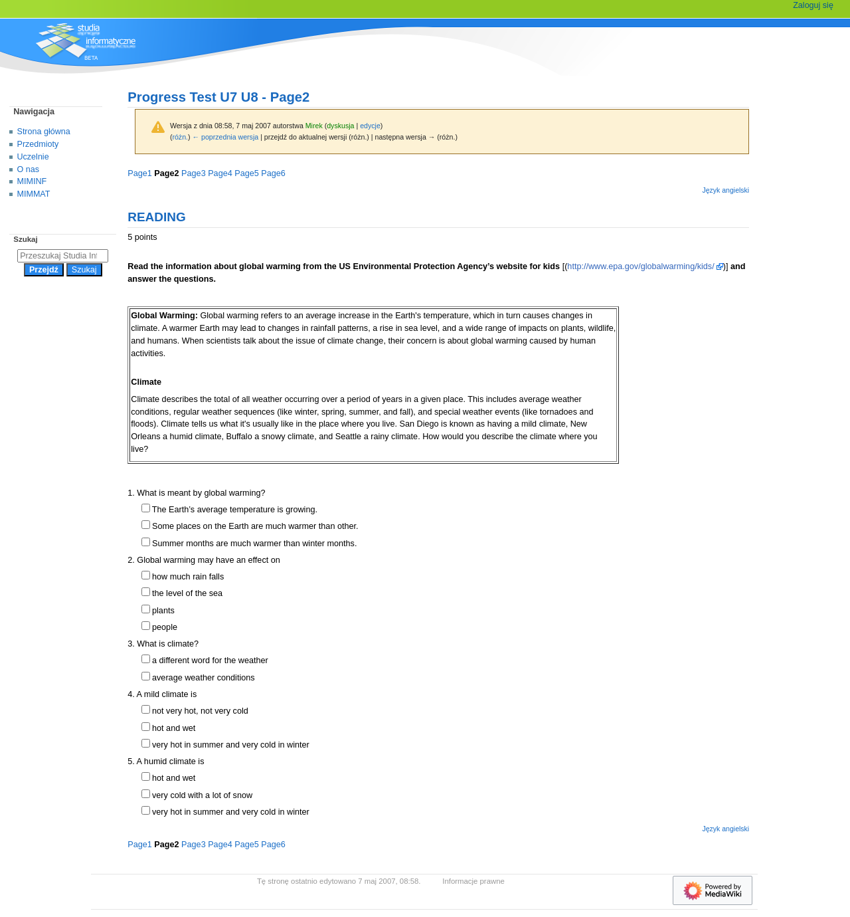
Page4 (220, 173)
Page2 (166, 173)
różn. (180, 137)
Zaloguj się (813, 5)
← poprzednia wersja (226, 137)
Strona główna (43, 131)
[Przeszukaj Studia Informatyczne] (62, 255)
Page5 (246, 173)
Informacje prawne (473, 881)
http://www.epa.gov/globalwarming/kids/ (640, 266)
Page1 (140, 173)
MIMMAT (33, 194)
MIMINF (32, 181)
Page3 (193, 173)
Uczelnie (33, 156)
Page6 (273, 173)
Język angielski (725, 190)
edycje (370, 126)
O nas (28, 169)
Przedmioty (38, 144)
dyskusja (340, 126)
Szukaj (25, 239)
